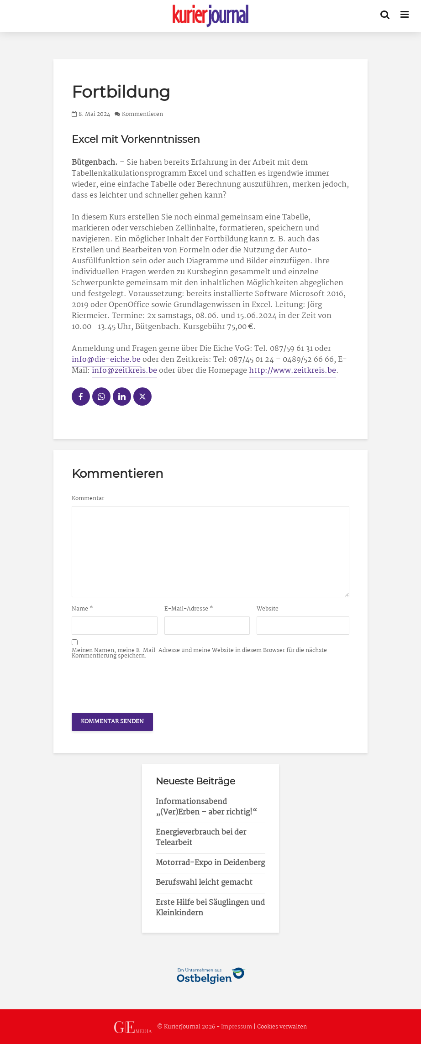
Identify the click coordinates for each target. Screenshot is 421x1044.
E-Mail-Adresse (188, 609)
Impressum (236, 1027)
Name (82, 609)
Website (268, 609)
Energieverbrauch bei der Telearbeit (201, 837)
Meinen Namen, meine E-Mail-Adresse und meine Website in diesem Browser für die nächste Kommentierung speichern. (199, 653)
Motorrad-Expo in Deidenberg (210, 863)
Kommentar (88, 498)
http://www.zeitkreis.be (292, 371)
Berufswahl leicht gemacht (204, 883)
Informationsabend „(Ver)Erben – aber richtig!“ (206, 807)
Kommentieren (142, 114)
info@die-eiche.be (106, 360)
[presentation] (141, 683)
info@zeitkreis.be (124, 371)
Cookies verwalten (282, 1027)
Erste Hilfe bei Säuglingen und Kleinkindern (210, 908)
